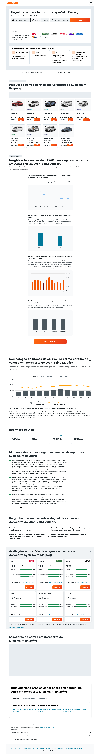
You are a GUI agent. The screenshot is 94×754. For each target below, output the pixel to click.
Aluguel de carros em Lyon (15, 750)
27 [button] (35, 55)
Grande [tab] (49, 376)
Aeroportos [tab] (15, 698)
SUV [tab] (56, 376)
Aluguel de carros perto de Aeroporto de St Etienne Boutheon (74, 710)
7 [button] (39, 41)
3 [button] (67, 37)
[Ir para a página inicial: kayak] (12, 3)
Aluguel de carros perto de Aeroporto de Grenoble (24, 710)
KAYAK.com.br (12, 748)
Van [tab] (61, 376)
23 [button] (17, 55)
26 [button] (31, 55)
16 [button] (17, 50)
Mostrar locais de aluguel (28, 582)
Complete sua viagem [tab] (28, 698)
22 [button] (44, 50)
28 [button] (39, 55)
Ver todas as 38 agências (17, 627)
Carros (19, 748)
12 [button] (30, 46)
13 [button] (35, 46)
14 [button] (39, 46)
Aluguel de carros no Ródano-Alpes (74, 748)
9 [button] (17, 46)
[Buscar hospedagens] (3, 12)
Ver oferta (20, 119)
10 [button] (22, 46)
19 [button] (30, 50)
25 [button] (26, 55)
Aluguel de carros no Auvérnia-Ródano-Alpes (51, 748)
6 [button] (35, 41)
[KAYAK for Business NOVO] (3, 36)
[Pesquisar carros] (3, 16)
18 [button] (26, 50)
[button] (3, 3)
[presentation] (90, 551)
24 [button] (22, 55)
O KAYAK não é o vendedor (51, 732)
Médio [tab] (42, 376)
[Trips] (3, 42)
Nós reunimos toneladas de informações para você (51, 736)
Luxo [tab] (66, 376)
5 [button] (30, 41)
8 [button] (58, 41)
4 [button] (26, 41)
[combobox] (15, 16)
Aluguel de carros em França (31, 748)
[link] (50, 341)
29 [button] (44, 55)
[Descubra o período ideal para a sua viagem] (3, 33)
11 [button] (26, 46)
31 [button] (22, 59)
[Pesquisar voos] (3, 8)
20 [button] (35, 50)
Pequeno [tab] (35, 376)
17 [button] (22, 50)
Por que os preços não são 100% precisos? (51, 739)
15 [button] (44, 46)
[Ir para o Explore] (3, 25)
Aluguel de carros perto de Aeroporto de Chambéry (49, 710)
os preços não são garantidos (47, 727)
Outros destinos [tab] (42, 698)
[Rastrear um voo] (3, 29)
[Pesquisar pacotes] (3, 20)
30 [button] (17, 59)
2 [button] (17, 41)
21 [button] (39, 50)
